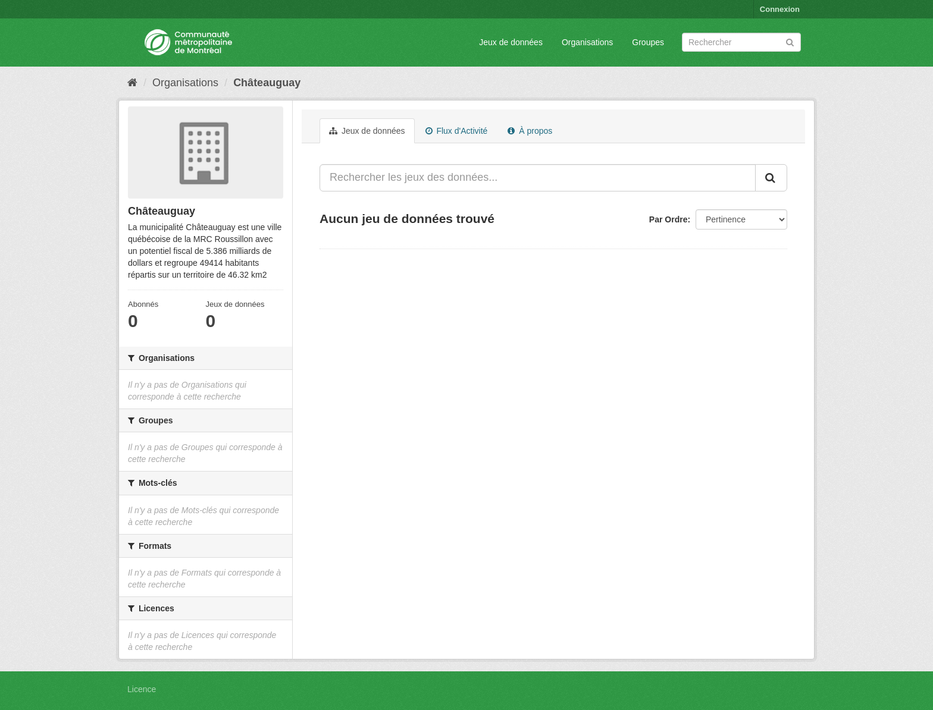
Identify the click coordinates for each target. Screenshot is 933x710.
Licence (141, 689)
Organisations (587, 42)
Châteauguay (266, 83)
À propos (530, 131)
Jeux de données (511, 42)
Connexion (780, 9)
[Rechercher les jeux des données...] (538, 177)
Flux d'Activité (456, 131)
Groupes (648, 42)
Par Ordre (668, 219)
